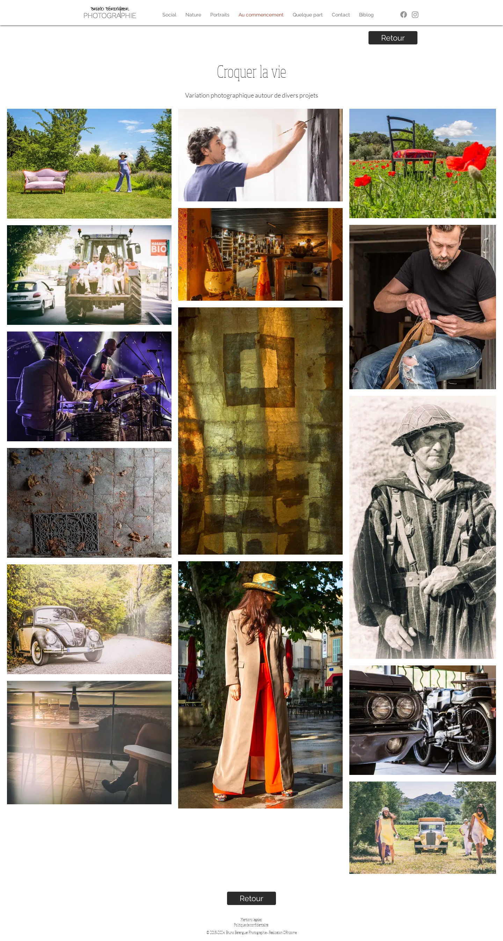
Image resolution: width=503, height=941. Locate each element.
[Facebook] (403, 14)
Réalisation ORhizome (283, 932)
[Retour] (393, 38)
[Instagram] (415, 14)
